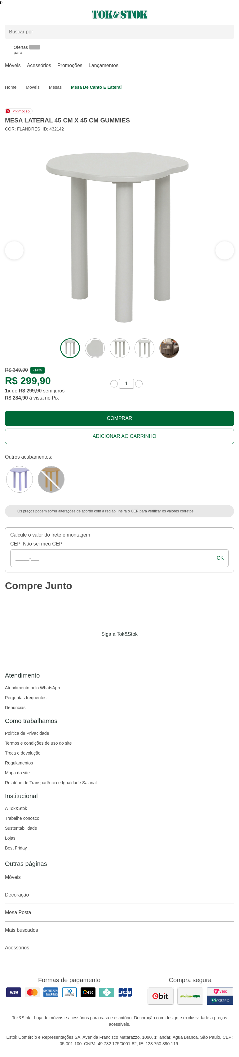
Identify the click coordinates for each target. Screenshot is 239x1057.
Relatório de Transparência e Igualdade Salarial (51, 782)
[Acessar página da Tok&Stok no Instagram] (111, 647)
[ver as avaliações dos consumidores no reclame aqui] (190, 996)
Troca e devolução (23, 753)
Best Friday (16, 847)
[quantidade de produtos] (126, 384)
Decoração (119, 895)
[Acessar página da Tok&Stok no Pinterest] (128, 647)
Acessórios (39, 65)
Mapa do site (17, 772)
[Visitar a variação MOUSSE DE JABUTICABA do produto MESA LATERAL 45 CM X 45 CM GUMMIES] (19, 479)
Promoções (69, 65)
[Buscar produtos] (119, 32)
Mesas (55, 87)
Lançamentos (103, 65)
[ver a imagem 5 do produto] (169, 348)
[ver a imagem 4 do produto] (144, 348)
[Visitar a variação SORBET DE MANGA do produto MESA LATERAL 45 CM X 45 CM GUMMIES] (51, 479)
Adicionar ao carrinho (124, 436)
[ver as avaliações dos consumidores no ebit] (161, 996)
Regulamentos (19, 762)
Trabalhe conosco (22, 818)
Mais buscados (119, 930)
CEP (15, 543)
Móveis (13, 65)
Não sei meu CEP (42, 543)
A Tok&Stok (16, 808)
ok (220, 558)
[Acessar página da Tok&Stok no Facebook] (94, 647)
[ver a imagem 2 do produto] (95, 348)
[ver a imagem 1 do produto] (70, 348)
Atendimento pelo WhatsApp (32, 687)
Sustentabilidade (21, 828)
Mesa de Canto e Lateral (96, 87)
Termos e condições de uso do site (38, 743)
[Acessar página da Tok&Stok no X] (146, 647)
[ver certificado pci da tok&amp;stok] (220, 996)
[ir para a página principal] (120, 15)
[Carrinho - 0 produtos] (230, 14)
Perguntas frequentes (25, 697)
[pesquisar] (226, 32)
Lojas (10, 838)
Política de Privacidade (27, 733)
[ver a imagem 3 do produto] (120, 348)
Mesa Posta (119, 912)
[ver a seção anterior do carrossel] (224, 250)
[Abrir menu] (40, 14)
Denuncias (15, 707)
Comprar (119, 418)
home (10, 87)
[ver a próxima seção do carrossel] (14, 250)
